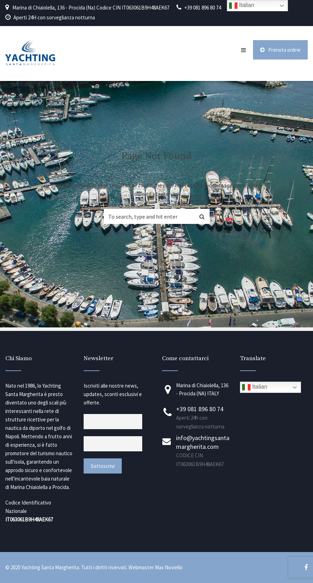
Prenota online (280, 49)
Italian (254, 387)
